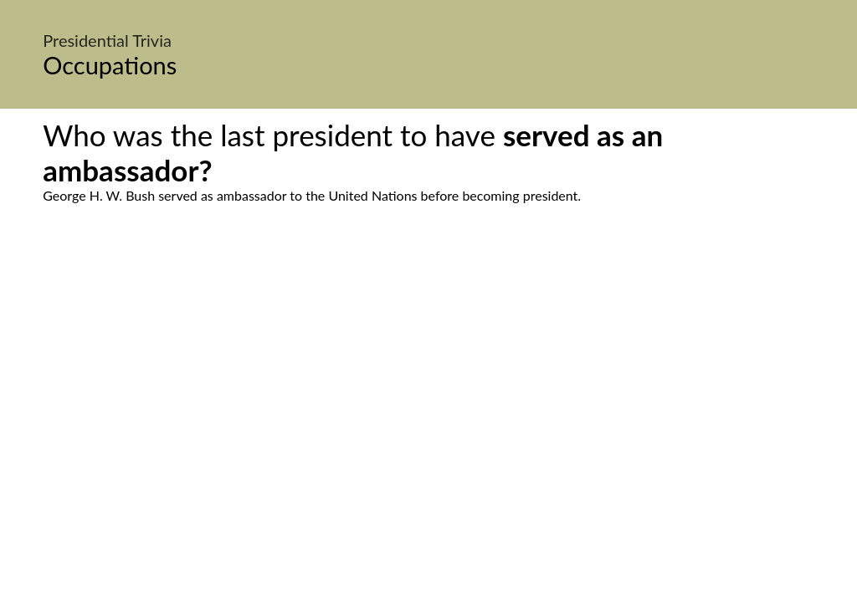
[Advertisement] (428, 360)
